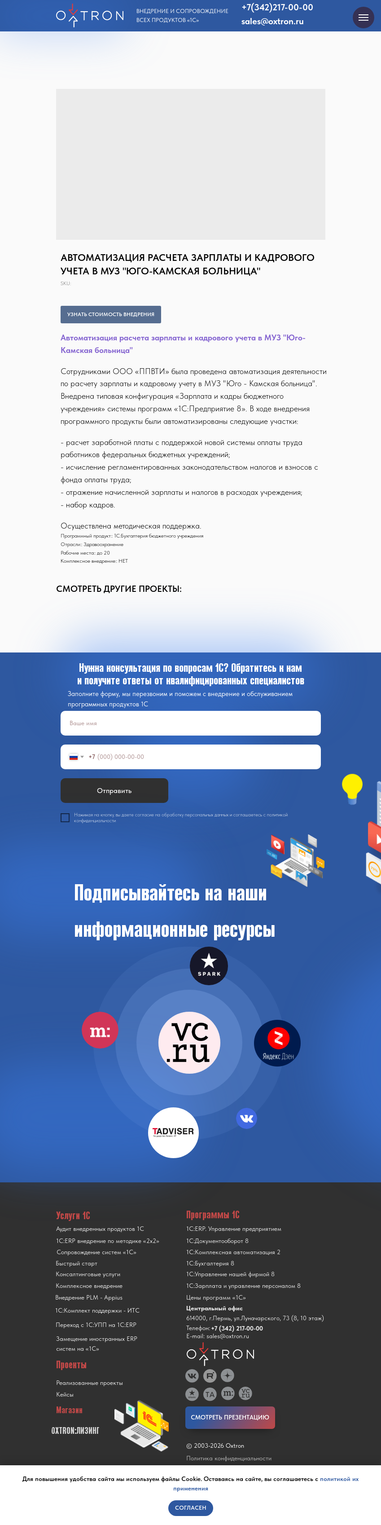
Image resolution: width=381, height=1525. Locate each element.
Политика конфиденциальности (229, 1458)
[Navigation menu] (363, 17)
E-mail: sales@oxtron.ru (217, 1336)
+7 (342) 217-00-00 (237, 1328)
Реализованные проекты (89, 1382)
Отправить (114, 790)
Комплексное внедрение (89, 1285)
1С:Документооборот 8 (217, 1240)
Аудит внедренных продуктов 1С (100, 1228)
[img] (189, 1043)
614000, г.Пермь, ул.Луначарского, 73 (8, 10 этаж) (255, 1318)
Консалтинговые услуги (88, 1274)
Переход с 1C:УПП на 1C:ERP (96, 1324)
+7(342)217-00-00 (277, 7)
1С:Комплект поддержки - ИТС (97, 1310)
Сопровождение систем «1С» (96, 1252)
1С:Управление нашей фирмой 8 (230, 1274)
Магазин (69, 1410)
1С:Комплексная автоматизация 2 (233, 1252)
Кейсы (65, 1394)
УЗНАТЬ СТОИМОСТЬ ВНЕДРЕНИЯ (110, 314)
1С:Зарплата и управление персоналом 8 (243, 1285)
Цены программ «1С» (216, 1297)
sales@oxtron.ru (272, 21)
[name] (191, 723)
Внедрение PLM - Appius (89, 1297)
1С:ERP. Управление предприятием (233, 1228)
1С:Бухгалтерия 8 (210, 1263)
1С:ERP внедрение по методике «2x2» (107, 1240)
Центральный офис (214, 1308)
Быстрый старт (76, 1263)
